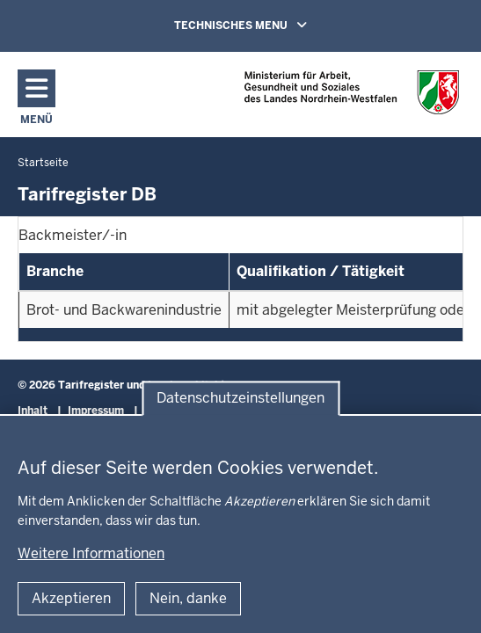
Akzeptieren (71, 598)
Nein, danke (188, 598)
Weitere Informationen (91, 553)
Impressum (96, 411)
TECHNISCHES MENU (265, 25)
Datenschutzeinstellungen (240, 398)
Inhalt (32, 411)
